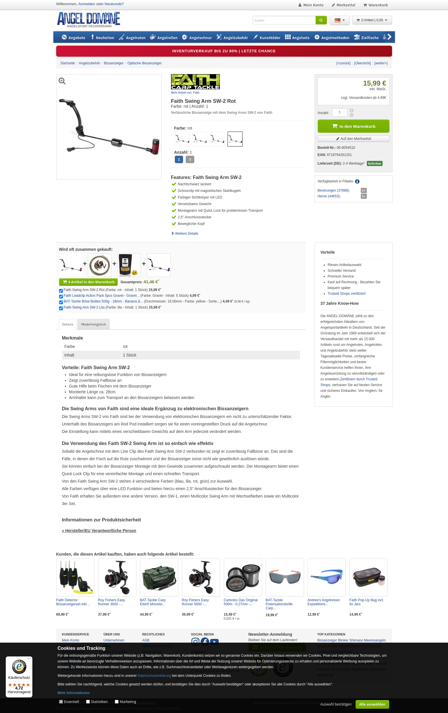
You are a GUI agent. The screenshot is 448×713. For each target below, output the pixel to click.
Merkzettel (343, 5)
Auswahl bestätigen (336, 704)
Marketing (128, 701)
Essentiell (71, 701)
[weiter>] (381, 63)
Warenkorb (375, 5)
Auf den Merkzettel (353, 138)
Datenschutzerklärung (154, 676)
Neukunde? (114, 4)
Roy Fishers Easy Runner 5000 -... (195, 602)
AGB (146, 640)
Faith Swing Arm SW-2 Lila (84, 307)
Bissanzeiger (327, 640)
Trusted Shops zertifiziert (347, 294)
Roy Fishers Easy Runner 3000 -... (111, 602)
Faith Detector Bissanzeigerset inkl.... (73, 602)
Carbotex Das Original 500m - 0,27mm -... (241, 602)
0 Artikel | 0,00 (372, 20)
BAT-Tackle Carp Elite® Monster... (153, 602)
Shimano (356, 640)
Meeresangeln (375, 640)
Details (67, 324)
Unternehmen (114, 640)
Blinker (343, 640)
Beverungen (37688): (334, 190)
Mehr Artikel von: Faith (185, 92)
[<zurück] (343, 63)
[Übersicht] (362, 63)
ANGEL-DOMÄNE (91, 20)
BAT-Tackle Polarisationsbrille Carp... (279, 604)
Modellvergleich (93, 324)
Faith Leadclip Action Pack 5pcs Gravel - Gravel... (101, 296)
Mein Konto (310, 5)
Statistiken (99, 701)
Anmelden (86, 4)
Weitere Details (185, 234)
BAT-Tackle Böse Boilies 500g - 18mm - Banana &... (103, 301)
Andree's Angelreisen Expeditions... (324, 602)
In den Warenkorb (353, 126)
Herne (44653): (329, 196)
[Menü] (29, 659)
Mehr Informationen (74, 693)
